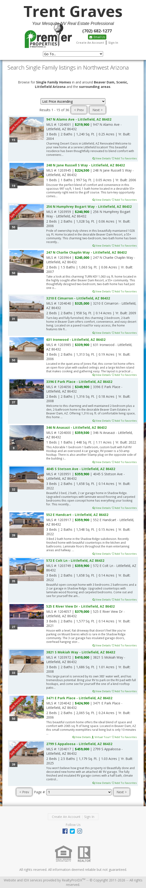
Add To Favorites (124, 158)
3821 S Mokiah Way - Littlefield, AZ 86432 (80, 652)
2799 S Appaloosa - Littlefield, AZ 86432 (79, 744)
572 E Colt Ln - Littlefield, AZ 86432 (75, 560)
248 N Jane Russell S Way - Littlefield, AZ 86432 (85, 165)
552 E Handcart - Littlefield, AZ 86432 (77, 514)
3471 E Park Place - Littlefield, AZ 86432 (79, 698)
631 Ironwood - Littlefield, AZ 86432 (75, 339)
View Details (101, 158)
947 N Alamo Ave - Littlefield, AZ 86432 (78, 119)
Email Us (97, 37)
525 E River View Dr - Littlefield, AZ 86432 (80, 606)
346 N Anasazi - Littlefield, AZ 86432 (76, 427)
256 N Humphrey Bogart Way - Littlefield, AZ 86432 (89, 206)
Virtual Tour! (101, 737)
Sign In (113, 43)
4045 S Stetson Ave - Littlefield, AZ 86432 (80, 469)
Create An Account (90, 43)
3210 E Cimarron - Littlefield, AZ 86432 (78, 298)
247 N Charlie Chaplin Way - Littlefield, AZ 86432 (86, 252)
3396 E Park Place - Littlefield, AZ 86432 (79, 381)
